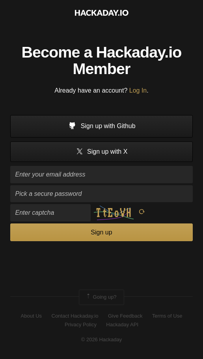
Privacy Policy (81, 324)
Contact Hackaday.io (75, 316)
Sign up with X (102, 151)
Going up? (101, 297)
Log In (138, 90)
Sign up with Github (101, 126)
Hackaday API (122, 324)
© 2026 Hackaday (101, 339)
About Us (31, 316)
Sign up (101, 232)
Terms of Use (167, 316)
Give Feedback (125, 316)
